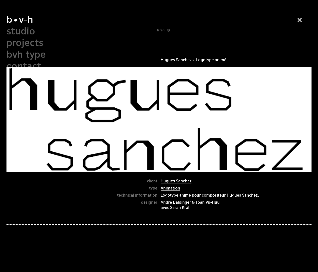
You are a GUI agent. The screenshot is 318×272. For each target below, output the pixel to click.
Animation (170, 177)
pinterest (273, 264)
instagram (249, 264)
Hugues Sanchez (176, 170)
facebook (224, 264)
